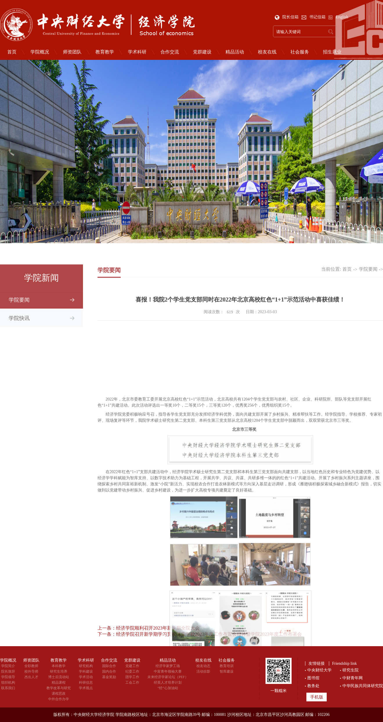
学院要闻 (19, 305)
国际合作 (109, 666)
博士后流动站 (58, 677)
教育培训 (227, 666)
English (338, 17)
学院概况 (39, 52)
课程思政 (59, 693)
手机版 (316, 697)
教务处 (313, 686)
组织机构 (8, 682)
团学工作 (132, 677)
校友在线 (267, 52)
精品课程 (59, 682)
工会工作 (132, 682)
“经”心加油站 (168, 688)
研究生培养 (58, 671)
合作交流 (169, 52)
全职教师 (31, 666)
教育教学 (104, 52)
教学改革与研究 (58, 688)
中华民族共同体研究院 (362, 686)
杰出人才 (31, 677)
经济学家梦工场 (168, 666)
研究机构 (86, 666)
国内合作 (109, 671)
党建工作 (132, 666)
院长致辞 (8, 671)
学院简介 (8, 666)
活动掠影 (203, 671)
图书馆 (313, 678)
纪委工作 (132, 671)
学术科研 (137, 52)
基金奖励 (109, 677)
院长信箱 (287, 17)
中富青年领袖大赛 (168, 671)
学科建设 (86, 671)
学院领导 (8, 677)
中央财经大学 (319, 670)
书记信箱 (314, 17)
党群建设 (202, 52)
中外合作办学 (58, 699)
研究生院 (350, 670)
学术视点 (86, 688)
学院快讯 (19, 323)
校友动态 (203, 666)
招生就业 (332, 52)
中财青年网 (352, 678)
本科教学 (59, 666)
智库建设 (227, 671)
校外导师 (31, 671)
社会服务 (299, 52)
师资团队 (72, 52)
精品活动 (234, 52)
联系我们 (8, 688)
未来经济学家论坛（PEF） (167, 677)
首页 (347, 273)
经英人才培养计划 (168, 682)
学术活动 (86, 677)
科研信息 (86, 682)
